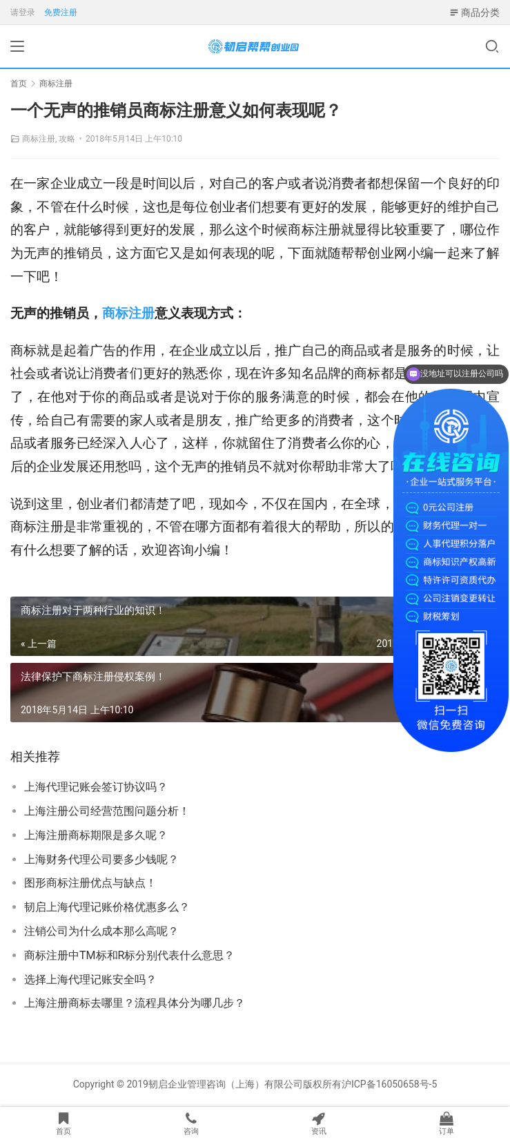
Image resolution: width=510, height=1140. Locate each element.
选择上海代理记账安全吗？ (90, 979)
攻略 (67, 139)
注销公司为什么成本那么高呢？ (101, 931)
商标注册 (38, 139)
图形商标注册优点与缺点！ (90, 882)
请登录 (22, 12)
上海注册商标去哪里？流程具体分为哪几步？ (134, 1002)
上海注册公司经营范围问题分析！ (107, 811)
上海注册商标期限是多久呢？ (96, 835)
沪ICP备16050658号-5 (389, 1084)
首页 (18, 83)
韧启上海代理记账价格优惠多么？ (107, 907)
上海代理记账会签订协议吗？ (96, 786)
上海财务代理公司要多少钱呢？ (101, 859)
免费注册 (60, 12)
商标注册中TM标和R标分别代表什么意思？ (129, 955)
